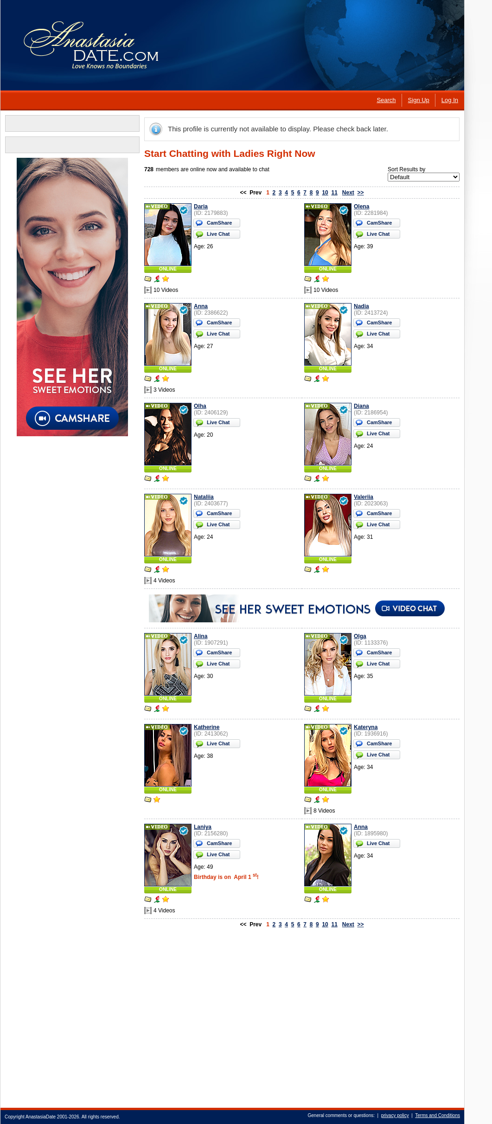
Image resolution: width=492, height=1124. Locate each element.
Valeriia (363, 497)
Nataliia (204, 497)
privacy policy (395, 1115)
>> (361, 192)
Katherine (206, 727)
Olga (360, 636)
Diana (361, 406)
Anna (201, 306)
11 (334, 192)
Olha (200, 406)
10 (325, 192)
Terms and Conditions (437, 1115)
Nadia (361, 306)
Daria (201, 206)
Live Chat (218, 234)
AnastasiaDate (41, 1116)
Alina (200, 636)
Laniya (202, 827)
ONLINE (168, 268)
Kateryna (365, 727)
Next (348, 192)
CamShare (219, 223)
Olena (361, 206)
